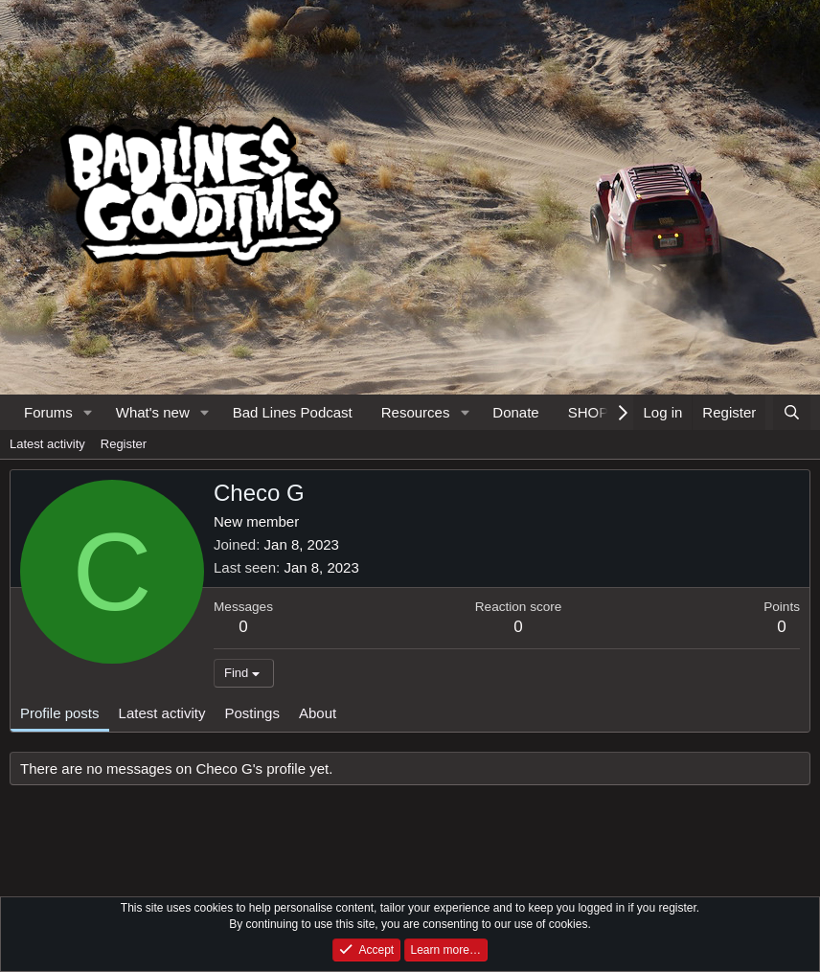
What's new (153, 412)
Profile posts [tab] (60, 713)
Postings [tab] (252, 713)
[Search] (791, 412)
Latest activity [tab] (162, 713)
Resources (415, 412)
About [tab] (317, 713)
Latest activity (47, 444)
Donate (515, 412)
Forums (48, 412)
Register (124, 444)
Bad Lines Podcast (293, 412)
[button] (88, 412)
